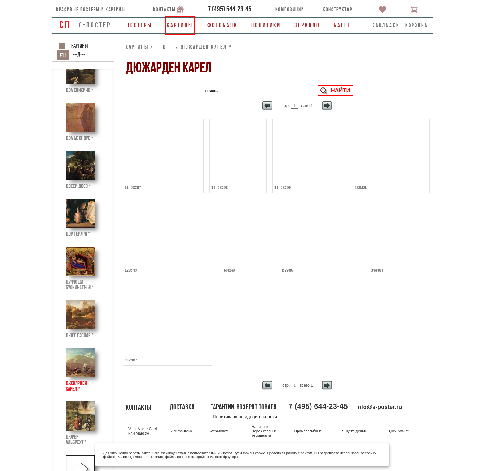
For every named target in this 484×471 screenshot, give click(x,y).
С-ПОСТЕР (95, 24)
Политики (266, 25)
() (230, 9)
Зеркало (307, 25)
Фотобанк (222, 25)
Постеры (139, 25)
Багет (342, 25)
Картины (180, 25)
